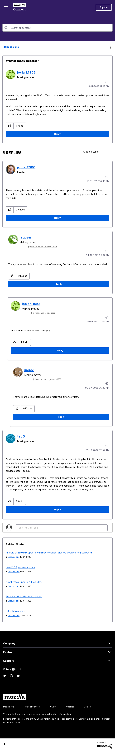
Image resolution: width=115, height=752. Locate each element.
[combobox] (57, 28)
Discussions (11, 46)
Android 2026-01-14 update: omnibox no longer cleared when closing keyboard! (49, 552)
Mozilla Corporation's (18, 714)
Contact (87, 707)
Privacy (53, 707)
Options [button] (110, 47)
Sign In (104, 7)
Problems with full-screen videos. (24, 596)
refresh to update (15, 611)
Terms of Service (32, 707)
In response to (43, 246)
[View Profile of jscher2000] (26, 167)
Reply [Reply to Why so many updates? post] (57, 134)
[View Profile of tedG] (21, 436)
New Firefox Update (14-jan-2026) (24, 582)
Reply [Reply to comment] (57, 217)
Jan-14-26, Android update (20, 567)
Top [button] (4, 744)
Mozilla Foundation (62, 714)
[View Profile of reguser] (25, 237)
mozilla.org (8, 707)
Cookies (70, 707)
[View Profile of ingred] (29, 370)
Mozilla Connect (19, 7)
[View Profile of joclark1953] (26, 72)
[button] (10, 126)
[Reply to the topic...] (62, 527)
